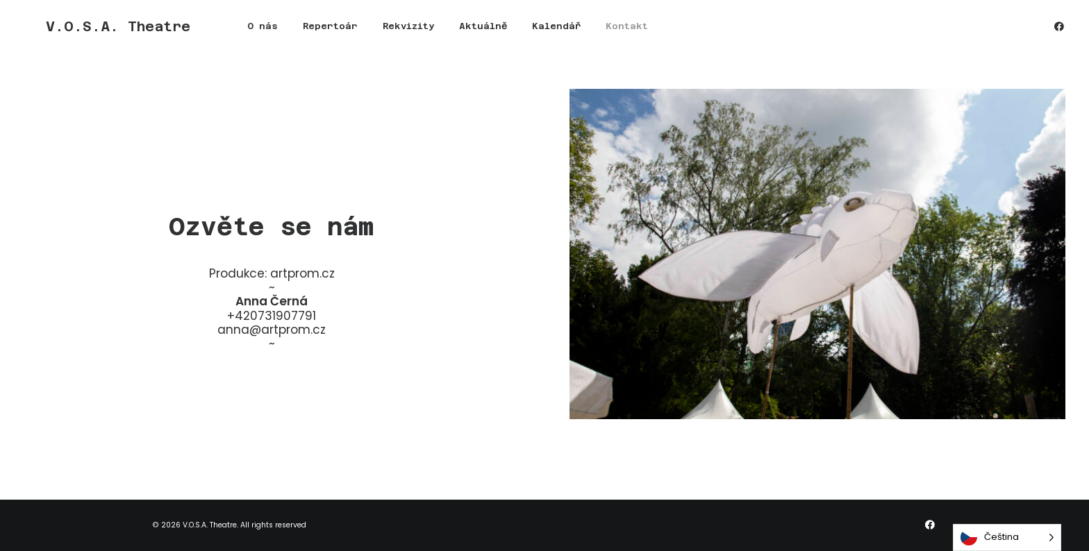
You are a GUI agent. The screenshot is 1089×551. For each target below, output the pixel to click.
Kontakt (582, 32)
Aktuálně (439, 32)
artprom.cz (302, 273)
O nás (218, 32)
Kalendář (512, 32)
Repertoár (285, 32)
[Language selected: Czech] (1007, 537)
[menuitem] (218, 32)
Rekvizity (364, 32)
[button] (1059, 32)
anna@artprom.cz (271, 329)
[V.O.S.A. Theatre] (96, 32)
